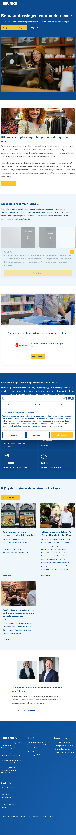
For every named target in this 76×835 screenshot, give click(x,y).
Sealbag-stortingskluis (62, 742)
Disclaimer (36, 816)
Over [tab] (63, 405)
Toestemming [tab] (13, 405)
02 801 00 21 (32, 752)
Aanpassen (38, 435)
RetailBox (37, 273)
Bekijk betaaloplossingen (13, 28)
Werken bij (5, 794)
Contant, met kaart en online (64, 752)
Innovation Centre (8, 804)
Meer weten (8, 184)
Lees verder (37, 356)
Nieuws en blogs (9, 497)
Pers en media (6, 801)
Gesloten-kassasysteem (63, 749)
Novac (4, 808)
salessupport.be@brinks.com (27, 710)
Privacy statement (47, 816)
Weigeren (14, 435)
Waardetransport (7, 787)
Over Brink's (6, 791)
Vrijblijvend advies (36, 28)
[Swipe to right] (72, 252)
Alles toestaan (62, 435)
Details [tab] (38, 405)
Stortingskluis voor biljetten (64, 746)
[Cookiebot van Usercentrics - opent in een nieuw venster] (64, 398)
